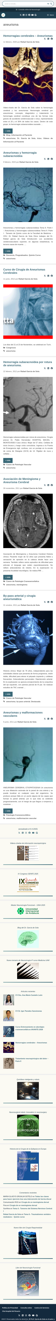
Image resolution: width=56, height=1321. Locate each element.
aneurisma (10, 138)
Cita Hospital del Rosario (11, 1311)
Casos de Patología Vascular (18, 465)
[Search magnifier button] (51, 3)
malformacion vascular (26, 818)
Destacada (35, 702)
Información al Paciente (21, 135)
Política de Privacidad (10, 1308)
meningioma (21, 585)
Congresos (11, 348)
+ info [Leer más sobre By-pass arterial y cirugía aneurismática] (7, 694)
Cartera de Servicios (42, 1308)
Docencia (10, 255)
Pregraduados (21, 255)
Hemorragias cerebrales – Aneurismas (28, 35)
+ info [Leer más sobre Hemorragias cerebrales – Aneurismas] (7, 131)
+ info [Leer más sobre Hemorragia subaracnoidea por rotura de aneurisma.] (7, 460)
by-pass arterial (23, 702)
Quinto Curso (35, 255)
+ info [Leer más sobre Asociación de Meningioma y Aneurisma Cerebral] (7, 577)
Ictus (39, 138)
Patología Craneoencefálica (18, 815)
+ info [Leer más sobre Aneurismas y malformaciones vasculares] (7, 811)
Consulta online (26, 1308)
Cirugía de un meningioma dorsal (35, 1202)
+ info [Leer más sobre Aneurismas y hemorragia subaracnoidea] (7, 251)
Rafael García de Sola (12, 1214)
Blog (8, 135)
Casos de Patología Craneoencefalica (22, 581)
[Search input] (25, 3)
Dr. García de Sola (26, 138)
